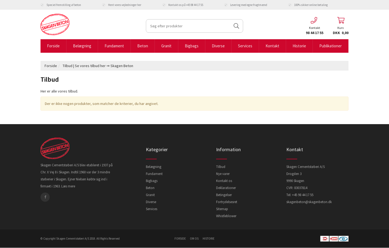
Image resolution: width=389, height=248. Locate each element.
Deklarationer (226, 188)
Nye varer (223, 173)
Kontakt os (224, 180)
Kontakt (272, 45)
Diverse (218, 45)
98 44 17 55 (314, 32)
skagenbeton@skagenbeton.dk (309, 202)
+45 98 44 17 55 (302, 195)
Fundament (114, 45)
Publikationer (330, 45)
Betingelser (224, 195)
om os (194, 238)
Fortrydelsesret (226, 202)
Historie (299, 45)
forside (180, 238)
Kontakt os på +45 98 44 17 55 (182, 5)
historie (208, 238)
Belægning (82, 45)
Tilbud (220, 166)
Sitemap (222, 209)
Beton (142, 45)
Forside (53, 45)
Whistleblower (226, 216)
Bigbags (192, 45)
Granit (166, 45)
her (139, 5)
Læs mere (68, 186)
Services (245, 45)
